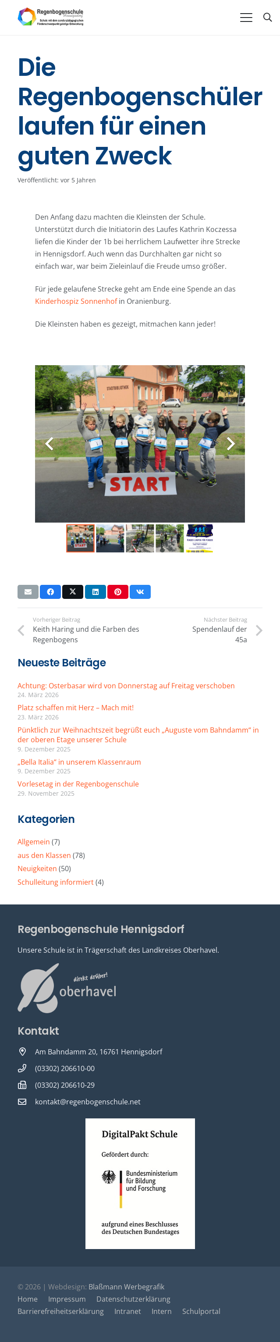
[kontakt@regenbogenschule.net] (26, 1101)
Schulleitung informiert (56, 882)
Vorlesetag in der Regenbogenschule (78, 784)
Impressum (67, 1299)
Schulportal (201, 1311)
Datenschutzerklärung (133, 1299)
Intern (162, 1311)
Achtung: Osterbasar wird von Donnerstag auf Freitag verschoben (126, 686)
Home (28, 1299)
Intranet (127, 1311)
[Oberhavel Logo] (67, 988)
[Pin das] (117, 592)
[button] (246, 17)
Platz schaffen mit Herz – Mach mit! (76, 707)
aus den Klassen (44, 855)
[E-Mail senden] (28, 592)
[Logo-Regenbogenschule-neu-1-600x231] (51, 17)
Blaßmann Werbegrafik (126, 1287)
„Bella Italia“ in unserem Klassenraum (79, 762)
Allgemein (34, 842)
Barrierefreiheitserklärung (61, 1311)
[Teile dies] (50, 592)
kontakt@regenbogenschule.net (88, 1102)
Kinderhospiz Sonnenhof (76, 301)
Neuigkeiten (37, 868)
